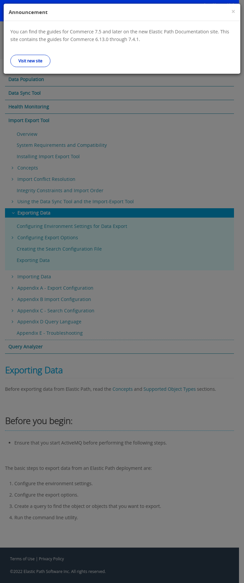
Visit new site (30, 60)
